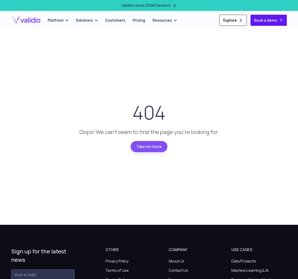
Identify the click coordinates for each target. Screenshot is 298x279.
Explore (233, 20)
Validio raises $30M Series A (149, 5)
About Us (176, 261)
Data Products (243, 261)
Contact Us (178, 270)
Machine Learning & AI (249, 270)
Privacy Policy (117, 261)
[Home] (25, 20)
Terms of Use (117, 270)
